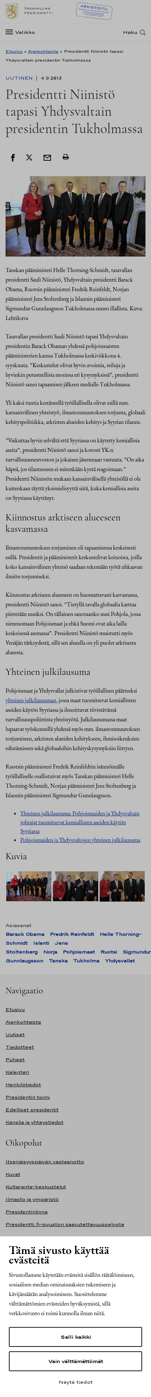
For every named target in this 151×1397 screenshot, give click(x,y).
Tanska (58, 961)
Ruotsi (108, 952)
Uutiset (15, 1034)
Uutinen (20, 78)
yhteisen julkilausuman (31, 700)
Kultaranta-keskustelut (36, 1187)
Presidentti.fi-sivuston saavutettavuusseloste (65, 1224)
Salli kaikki (76, 1337)
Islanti (41, 943)
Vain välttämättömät (75, 1361)
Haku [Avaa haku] (130, 32)
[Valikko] (23, 32)
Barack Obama (25, 934)
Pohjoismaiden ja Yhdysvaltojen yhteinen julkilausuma (80, 840)
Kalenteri (17, 1072)
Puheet (15, 1059)
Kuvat (13, 1174)
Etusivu (14, 51)
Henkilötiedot (23, 1084)
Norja (50, 952)
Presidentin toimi (28, 1097)
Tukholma (86, 961)
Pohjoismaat (79, 952)
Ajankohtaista (43, 51)
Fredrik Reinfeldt (72, 934)
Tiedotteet (20, 1047)
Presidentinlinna (27, 1212)
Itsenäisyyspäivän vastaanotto (45, 1162)
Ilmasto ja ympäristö (32, 1199)
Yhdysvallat (120, 961)
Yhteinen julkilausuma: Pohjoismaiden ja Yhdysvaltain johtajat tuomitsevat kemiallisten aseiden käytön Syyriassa (80, 822)
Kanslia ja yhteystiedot (35, 1122)
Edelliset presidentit (32, 1110)
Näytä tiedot (76, 1382)
